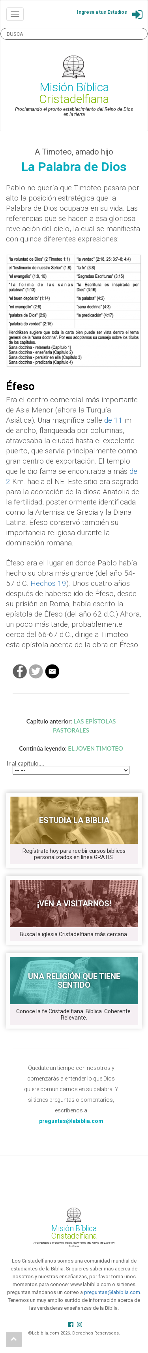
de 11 (113, 420)
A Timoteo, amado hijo (74, 151)
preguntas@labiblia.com (112, 1292)
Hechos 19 (48, 583)
